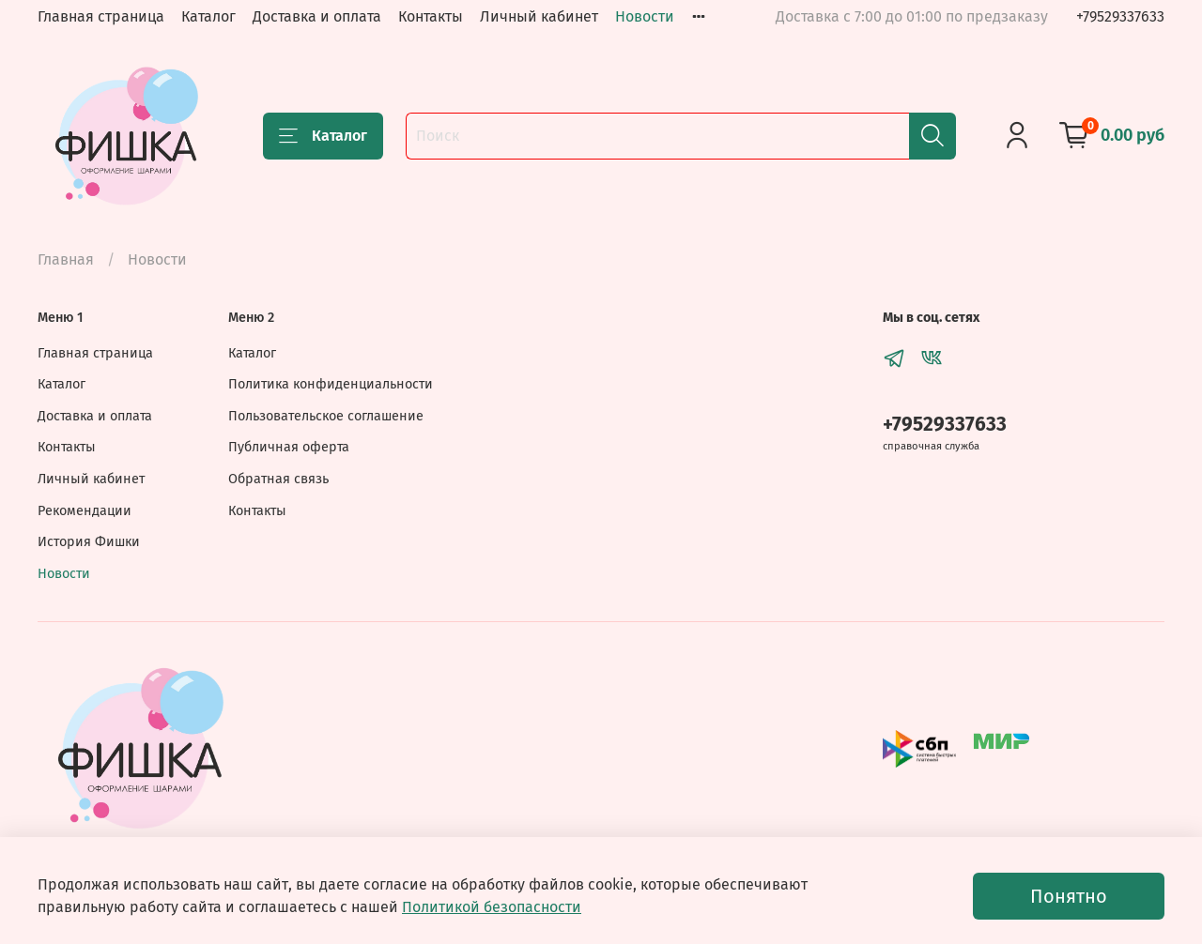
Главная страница (101, 16)
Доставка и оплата (317, 16)
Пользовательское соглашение (326, 416)
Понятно (1068, 896)
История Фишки (89, 542)
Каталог (208, 16)
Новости (644, 16)
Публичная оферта (288, 447)
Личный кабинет (539, 16)
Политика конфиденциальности (330, 384)
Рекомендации (84, 511)
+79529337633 (1120, 16)
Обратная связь (278, 479)
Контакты (430, 16)
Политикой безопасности (491, 907)
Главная (66, 259)
